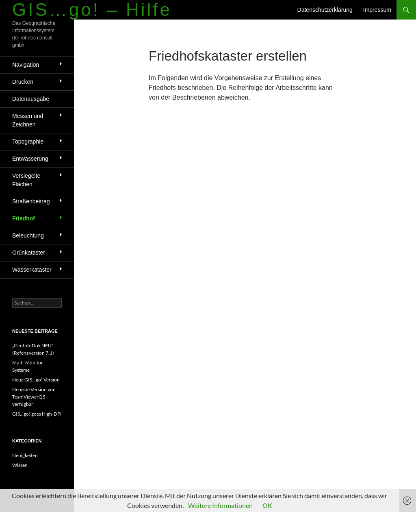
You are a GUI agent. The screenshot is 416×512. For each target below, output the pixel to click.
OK (267, 505)
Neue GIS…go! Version (36, 380)
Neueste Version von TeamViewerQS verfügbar (34, 396)
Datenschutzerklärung (325, 10)
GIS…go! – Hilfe (92, 10)
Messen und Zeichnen (27, 120)
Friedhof (23, 218)
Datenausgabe (30, 99)
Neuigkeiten (25, 455)
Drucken (22, 81)
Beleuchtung (28, 235)
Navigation (25, 64)
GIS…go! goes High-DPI (37, 414)
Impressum (377, 10)
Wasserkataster (32, 269)
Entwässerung (30, 158)
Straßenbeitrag (31, 201)
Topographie (27, 141)
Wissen (20, 465)
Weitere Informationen (220, 505)
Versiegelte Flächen (26, 179)
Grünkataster (28, 252)
